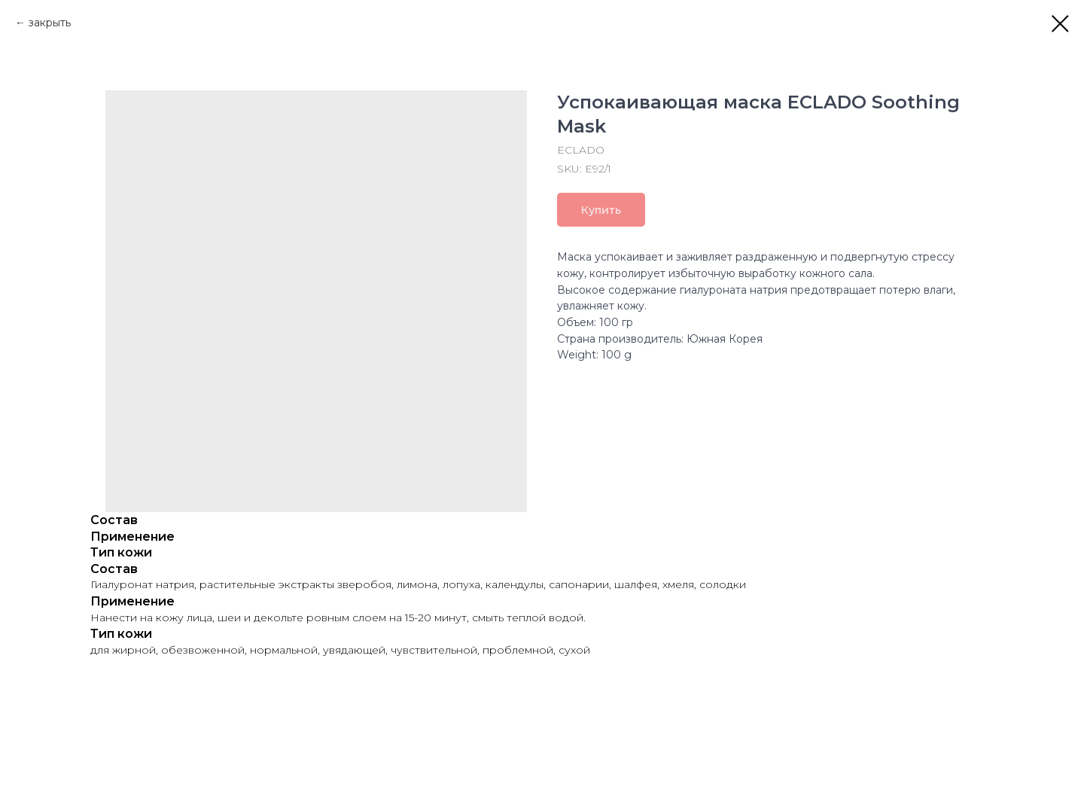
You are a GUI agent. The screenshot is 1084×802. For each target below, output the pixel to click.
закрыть (50, 22)
